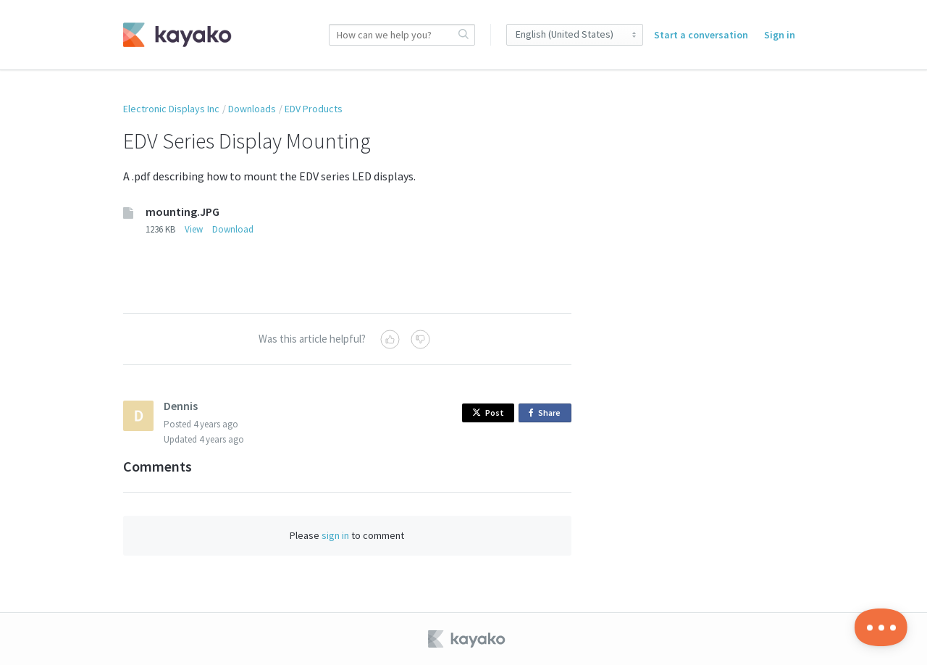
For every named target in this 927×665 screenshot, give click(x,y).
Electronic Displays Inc (171, 108)
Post (488, 412)
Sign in (779, 34)
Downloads (252, 108)
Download (232, 229)
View (194, 229)
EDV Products (314, 108)
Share (547, 413)
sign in (335, 535)
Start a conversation (701, 34)
